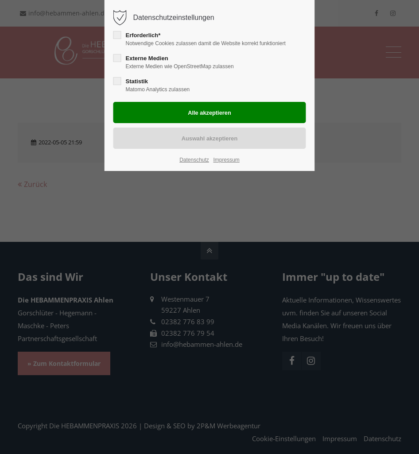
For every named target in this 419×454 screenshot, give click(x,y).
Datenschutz (194, 160)
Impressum (226, 160)
